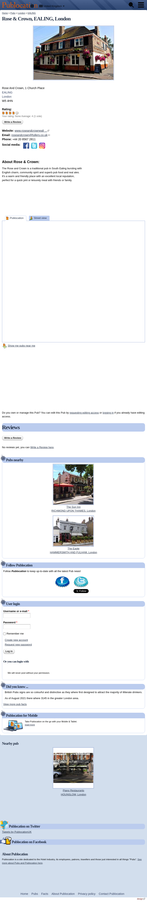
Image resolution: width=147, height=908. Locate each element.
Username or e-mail (16, 611)
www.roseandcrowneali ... (32, 130)
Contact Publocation (111, 893)
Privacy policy (86, 893)
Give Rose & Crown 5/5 (17, 112)
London (21, 13)
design (141, 899)
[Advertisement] (115, 189)
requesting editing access (84, 412)
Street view (40, 217)
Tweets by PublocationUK (17, 831)
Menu (141, 5)
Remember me (15, 633)
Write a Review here (42, 447)
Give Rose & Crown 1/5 (3, 112)
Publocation (17, 217)
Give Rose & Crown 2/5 (7, 112)
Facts (44, 893)
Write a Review (12, 122)
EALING (32, 13)
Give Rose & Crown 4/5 (14, 112)
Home (5, 13)
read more (30, 725)
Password (10, 622)
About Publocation (63, 893)
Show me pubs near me (21, 345)
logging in (108, 412)
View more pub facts (15, 704)
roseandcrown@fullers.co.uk (30, 135)
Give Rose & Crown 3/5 (10, 112)
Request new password (18, 644)
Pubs (12, 13)
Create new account (16, 639)
